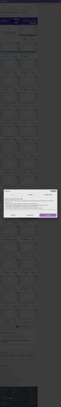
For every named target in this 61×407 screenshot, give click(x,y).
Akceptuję (48, 215)
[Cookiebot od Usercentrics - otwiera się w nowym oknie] (51, 191)
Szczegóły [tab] (30, 194)
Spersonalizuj (30, 215)
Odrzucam (13, 215)
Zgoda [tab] (12, 194)
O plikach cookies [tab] (48, 194)
